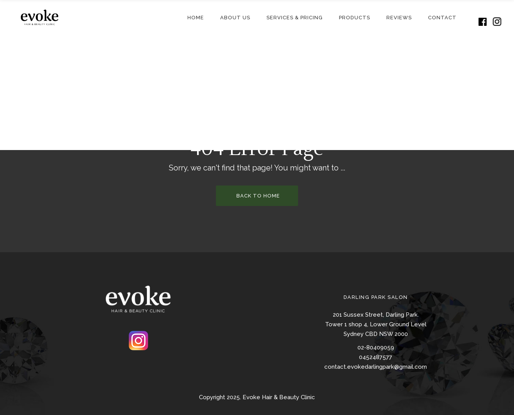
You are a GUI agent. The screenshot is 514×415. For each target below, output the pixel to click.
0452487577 (375, 357)
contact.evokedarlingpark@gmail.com (375, 366)
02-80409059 (375, 347)
